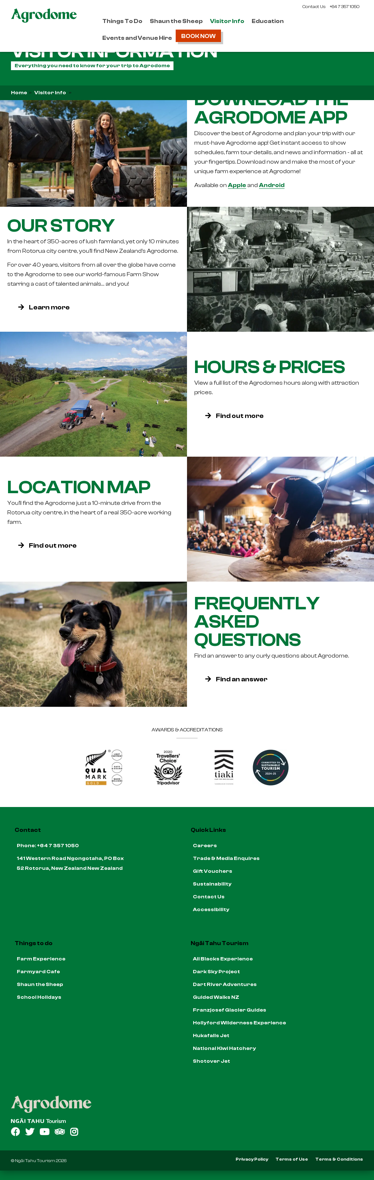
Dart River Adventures (225, 984)
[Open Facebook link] (15, 1131)
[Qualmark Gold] (104, 784)
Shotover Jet (211, 1061)
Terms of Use (291, 1159)
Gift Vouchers (212, 871)
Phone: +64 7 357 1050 (48, 846)
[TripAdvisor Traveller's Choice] (168, 784)
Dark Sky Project (216, 972)
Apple (237, 185)
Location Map (78, 487)
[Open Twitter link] (29, 1131)
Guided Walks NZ (216, 997)
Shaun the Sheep (176, 21)
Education (268, 21)
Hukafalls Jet (211, 1036)
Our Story (61, 225)
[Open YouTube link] (44, 1131)
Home (19, 93)
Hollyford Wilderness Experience (239, 1023)
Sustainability (212, 884)
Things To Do (122, 21)
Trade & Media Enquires (226, 858)
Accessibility (211, 910)
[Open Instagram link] (74, 1131)
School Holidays (39, 997)
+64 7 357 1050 (344, 6)
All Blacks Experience (223, 959)
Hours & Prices (269, 366)
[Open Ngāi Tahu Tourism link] (187, 1120)
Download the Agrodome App (271, 108)
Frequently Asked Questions (257, 622)
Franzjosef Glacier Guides (229, 1010)
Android (272, 185)
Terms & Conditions (339, 1159)
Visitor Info (227, 21)
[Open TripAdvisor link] (60, 1131)
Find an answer (236, 679)
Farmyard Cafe (38, 972)
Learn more (44, 307)
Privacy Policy (252, 1159)
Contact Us (313, 6)
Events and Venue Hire (137, 38)
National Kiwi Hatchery (224, 1048)
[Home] (187, 1104)
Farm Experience (41, 959)
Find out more (234, 415)
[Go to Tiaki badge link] (224, 784)
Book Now (198, 36)
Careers (205, 846)
